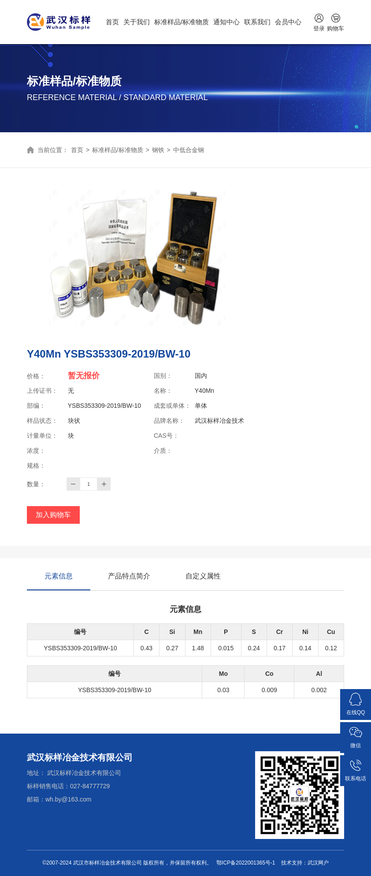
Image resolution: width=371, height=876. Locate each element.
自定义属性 (203, 576)
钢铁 (158, 149)
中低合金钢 (188, 149)
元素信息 (58, 581)
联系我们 (257, 22)
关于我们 (136, 22)
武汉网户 (318, 863)
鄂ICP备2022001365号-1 (245, 863)
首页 (112, 22)
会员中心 (288, 22)
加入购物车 (53, 514)
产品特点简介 (129, 576)
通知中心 (226, 22)
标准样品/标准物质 (181, 22)
